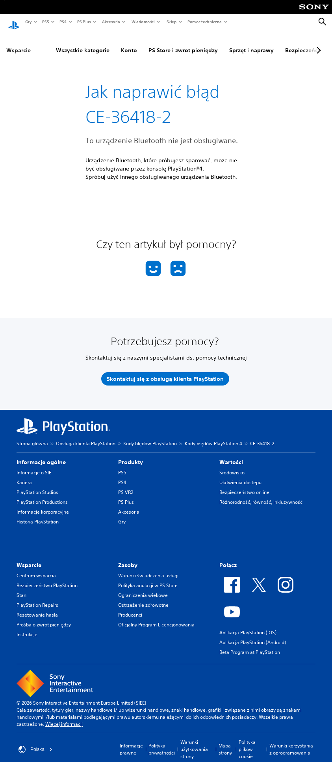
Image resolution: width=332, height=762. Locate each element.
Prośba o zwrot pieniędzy (44, 617)
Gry (28, 21)
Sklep (171, 21)
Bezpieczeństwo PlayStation (47, 578)
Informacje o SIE (34, 465)
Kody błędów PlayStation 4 (213, 436)
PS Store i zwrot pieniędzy (183, 42)
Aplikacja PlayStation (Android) (252, 635)
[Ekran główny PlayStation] (13, 22)
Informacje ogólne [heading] (41, 454)
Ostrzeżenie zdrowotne (143, 597)
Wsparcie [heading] (29, 557)
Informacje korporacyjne (43, 504)
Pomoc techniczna (204, 21)
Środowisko (232, 465)
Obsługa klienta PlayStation (85, 436)
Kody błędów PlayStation (150, 436)
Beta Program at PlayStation (249, 644)
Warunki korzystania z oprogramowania (291, 742)
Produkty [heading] (130, 454)
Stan (21, 587)
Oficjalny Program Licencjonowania (156, 617)
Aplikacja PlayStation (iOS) (247, 625)
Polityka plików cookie (247, 741)
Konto (129, 42)
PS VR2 (125, 484)
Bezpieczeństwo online (244, 484)
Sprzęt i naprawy (251, 42)
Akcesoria (111, 21)
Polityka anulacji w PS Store (148, 578)
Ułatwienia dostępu (240, 475)
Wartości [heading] (231, 454)
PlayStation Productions (42, 494)
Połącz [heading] (228, 557)
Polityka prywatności (161, 742)
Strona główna (32, 436)
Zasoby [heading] (127, 557)
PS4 (62, 21)
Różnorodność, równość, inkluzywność (260, 494)
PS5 (45, 21)
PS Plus (84, 21)
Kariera (24, 475)
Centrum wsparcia (36, 568)
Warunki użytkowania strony (194, 741)
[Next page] (317, 42)
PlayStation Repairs (37, 597)
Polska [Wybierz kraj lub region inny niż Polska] (35, 741)
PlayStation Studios (37, 484)
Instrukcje (27, 627)
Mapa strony (225, 742)
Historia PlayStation (38, 514)
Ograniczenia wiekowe (143, 587)
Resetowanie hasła (37, 607)
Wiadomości (142, 21)
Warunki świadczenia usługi (148, 568)
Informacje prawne (131, 742)
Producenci (130, 607)
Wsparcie (18, 42)
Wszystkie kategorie (82, 42)
